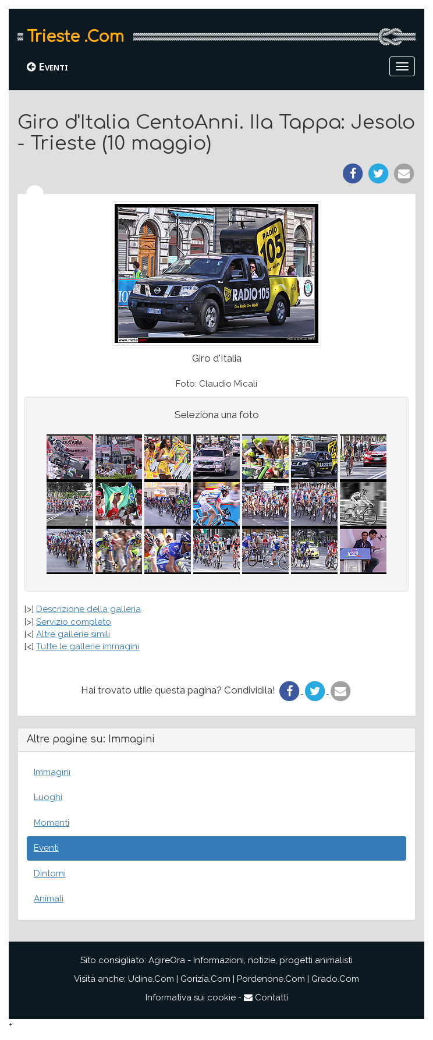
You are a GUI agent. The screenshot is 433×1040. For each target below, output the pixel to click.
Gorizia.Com (205, 979)
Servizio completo (73, 622)
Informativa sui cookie (190, 997)
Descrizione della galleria (88, 609)
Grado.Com (335, 979)
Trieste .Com (75, 36)
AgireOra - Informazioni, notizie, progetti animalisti (250, 960)
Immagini (52, 772)
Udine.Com (151, 979)
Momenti (51, 823)
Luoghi (48, 797)
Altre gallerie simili (73, 634)
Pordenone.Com (271, 979)
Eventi (47, 66)
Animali (48, 898)
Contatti (266, 997)
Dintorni (50, 873)
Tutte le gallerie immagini (87, 646)
